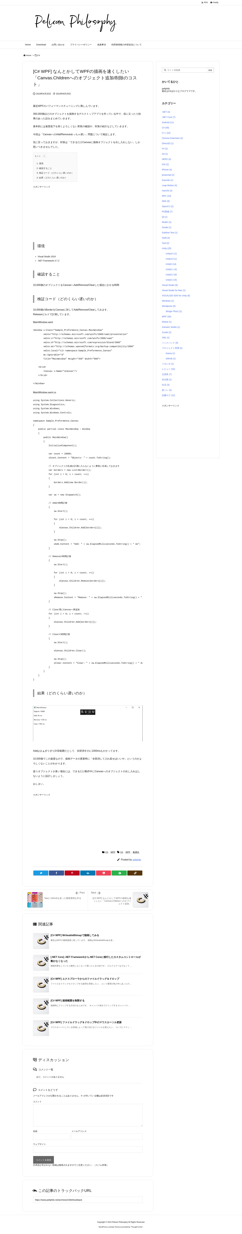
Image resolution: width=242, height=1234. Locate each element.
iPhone (167, 169)
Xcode (166, 332)
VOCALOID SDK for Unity (176, 295)
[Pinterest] (72, 873)
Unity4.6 (171, 259)
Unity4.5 (171, 253)
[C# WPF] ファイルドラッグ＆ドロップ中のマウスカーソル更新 (86, 1022)
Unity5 (171, 264)
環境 (40, 163)
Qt (164, 217)
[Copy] (134, 873)
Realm (166, 222)
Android (168, 122)
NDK (166, 201)
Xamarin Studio (171, 327)
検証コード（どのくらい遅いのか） (55, 173)
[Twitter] (40, 873)
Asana (170, 353)
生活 (165, 385)
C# (38, 55)
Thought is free (136, 1227)
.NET (166, 112)
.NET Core (168, 117)
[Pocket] (103, 873)
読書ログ (168, 395)
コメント (37, 1101)
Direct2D (167, 143)
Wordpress (168, 306)
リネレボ (168, 364)
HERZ (166, 159)
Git (165, 154)
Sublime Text (169, 232)
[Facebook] (56, 873)
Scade (166, 227)
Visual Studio (170, 285)
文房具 (167, 374)
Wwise (166, 322)
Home (28, 55)
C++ (166, 133)
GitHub (171, 358)
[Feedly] (119, 873)
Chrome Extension (172, 138)
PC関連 (167, 211)
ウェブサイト (39, 1144)
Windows (168, 301)
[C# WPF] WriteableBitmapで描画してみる (75, 935)
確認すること (44, 168)
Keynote (167, 180)
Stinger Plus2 (174, 311)
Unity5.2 (171, 274)
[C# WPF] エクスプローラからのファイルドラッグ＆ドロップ (85, 978)
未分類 (167, 379)
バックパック (170, 343)
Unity (166, 248)
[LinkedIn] (87, 873)
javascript (168, 175)
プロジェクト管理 (172, 348)
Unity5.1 (171, 269)
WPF (113, 852)
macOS (167, 190)
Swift (166, 238)
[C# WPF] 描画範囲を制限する (68, 1000)
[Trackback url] (88, 1200)
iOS (165, 164)
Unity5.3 (171, 280)
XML (165, 337)
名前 (35, 1131)
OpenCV (167, 206)
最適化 (136, 852)
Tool (165, 243)
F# (165, 148)
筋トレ (167, 390)
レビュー (168, 369)
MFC (166, 196)
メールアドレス (79, 1131)
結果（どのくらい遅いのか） (52, 177)
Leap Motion (169, 185)
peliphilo (137, 859)
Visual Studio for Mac (174, 290)
